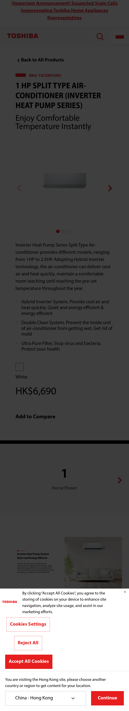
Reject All (28, 643)
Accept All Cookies (29, 661)
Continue (107, 698)
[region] (64, 630)
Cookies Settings (28, 624)
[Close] (125, 592)
